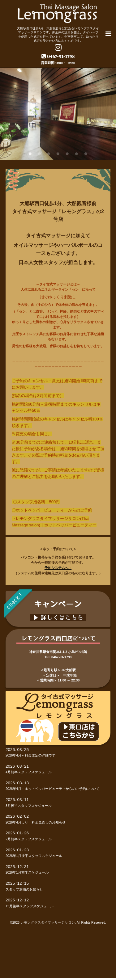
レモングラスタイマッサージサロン (47, 922)
